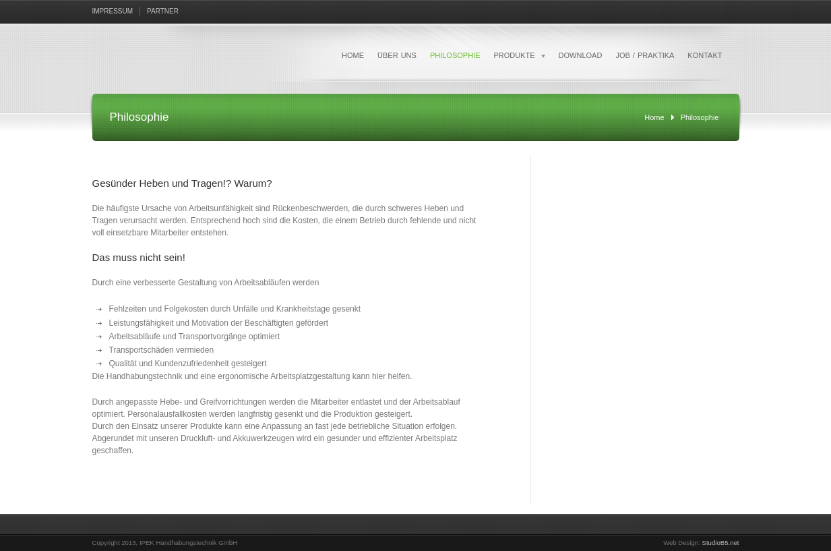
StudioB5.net (720, 542)
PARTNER (163, 11)
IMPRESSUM (112, 11)
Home (654, 117)
